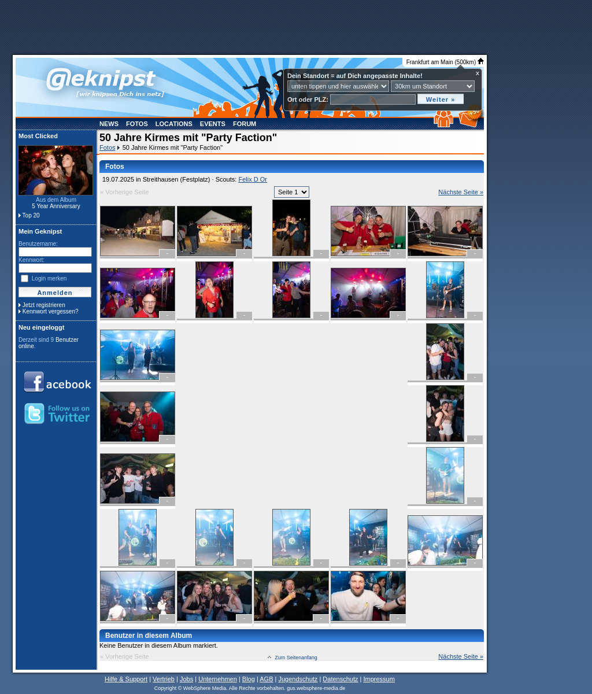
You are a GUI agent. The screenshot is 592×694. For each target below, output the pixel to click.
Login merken (49, 278)
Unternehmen (217, 678)
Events (212, 123)
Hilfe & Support (126, 678)
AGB (266, 678)
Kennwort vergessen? (51, 311)
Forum (244, 123)
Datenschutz (340, 678)
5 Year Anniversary (56, 206)
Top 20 (31, 215)
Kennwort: (31, 260)
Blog (248, 678)
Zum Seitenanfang (296, 657)
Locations (174, 123)
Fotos (137, 123)
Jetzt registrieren (44, 305)
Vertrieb (164, 678)
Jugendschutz (297, 678)
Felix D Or (252, 179)
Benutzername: (38, 244)
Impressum (378, 678)
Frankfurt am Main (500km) (445, 62)
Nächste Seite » (460, 192)
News (109, 123)
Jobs (186, 678)
